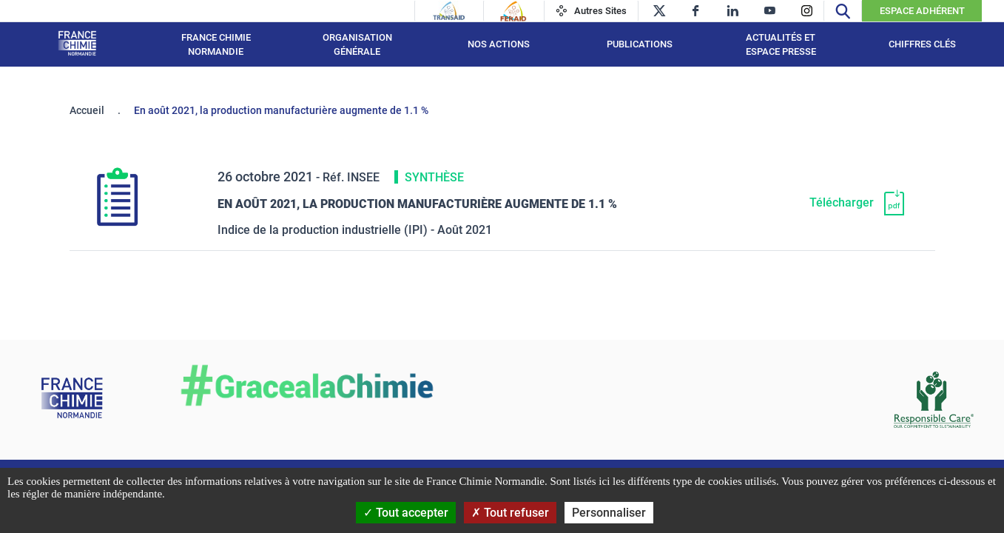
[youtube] (769, 10)
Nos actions (499, 44)
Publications (640, 44)
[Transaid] (449, 11)
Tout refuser (510, 513)
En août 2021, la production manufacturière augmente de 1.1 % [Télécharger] (417, 204)
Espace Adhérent (922, 10)
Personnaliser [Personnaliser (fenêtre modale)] (609, 513)
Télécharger (841, 202)
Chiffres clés (922, 44)
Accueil (87, 110)
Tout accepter (405, 513)
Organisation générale (357, 45)
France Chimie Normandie (216, 45)
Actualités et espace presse (781, 45)
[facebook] (695, 10)
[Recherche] (842, 10)
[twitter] (658, 10)
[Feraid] (513, 11)
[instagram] (806, 10)
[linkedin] (732, 10)
